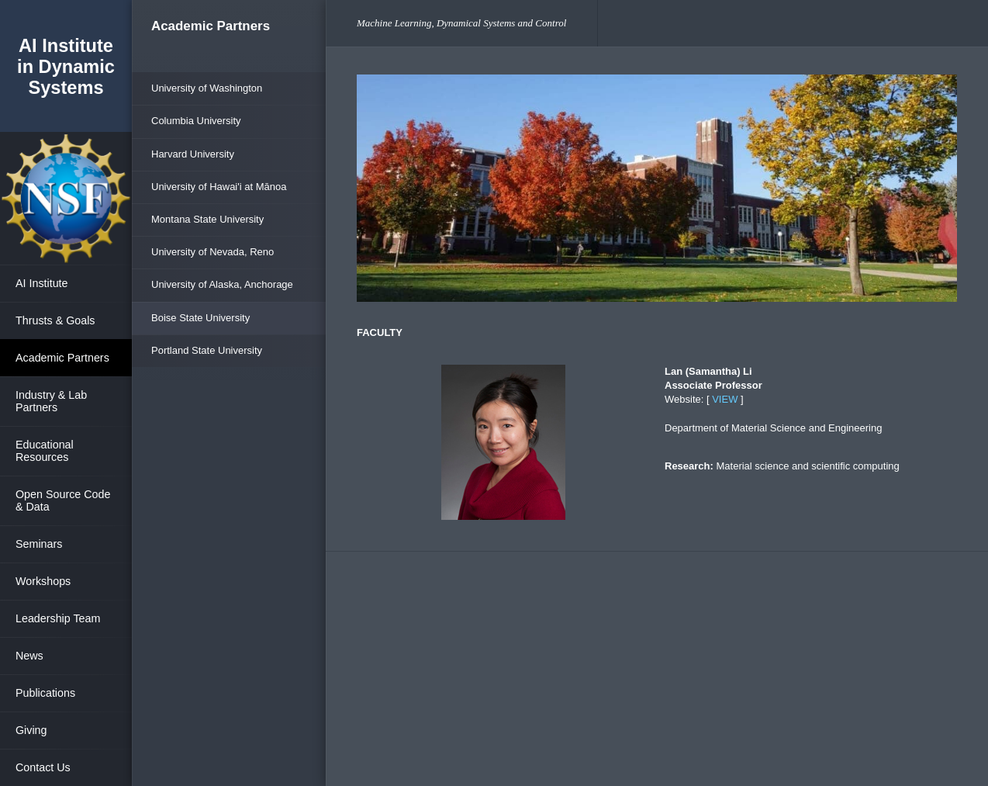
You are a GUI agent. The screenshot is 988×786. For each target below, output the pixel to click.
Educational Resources (45, 450)
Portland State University (206, 350)
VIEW (725, 399)
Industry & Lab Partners (51, 401)
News (29, 655)
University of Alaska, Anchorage (222, 284)
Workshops (43, 581)
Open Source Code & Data (63, 500)
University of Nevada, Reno (212, 252)
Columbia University (196, 120)
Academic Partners (62, 357)
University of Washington (206, 88)
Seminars (39, 544)
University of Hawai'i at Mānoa (218, 186)
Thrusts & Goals (55, 320)
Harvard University (192, 154)
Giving (31, 730)
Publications (45, 693)
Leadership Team (58, 618)
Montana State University (207, 219)
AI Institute (42, 283)
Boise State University (200, 318)
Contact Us (43, 767)
